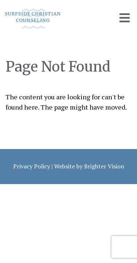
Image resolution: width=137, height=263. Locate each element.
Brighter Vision (104, 166)
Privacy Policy (31, 166)
